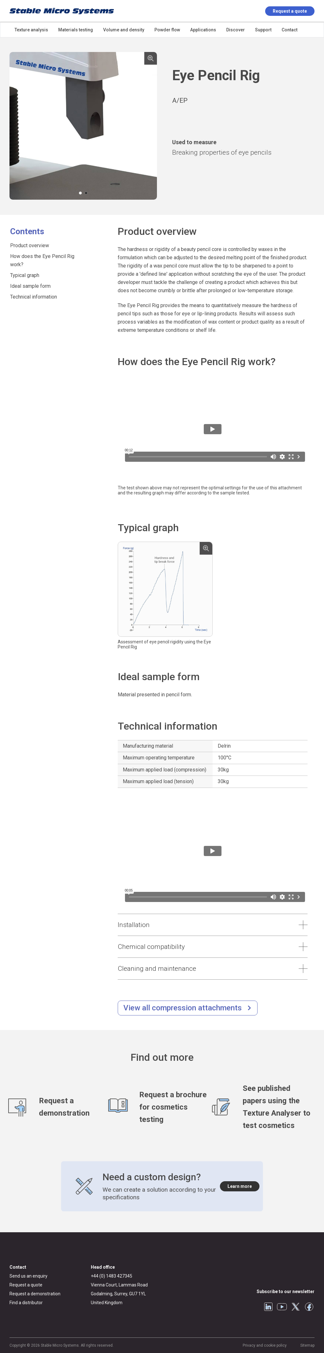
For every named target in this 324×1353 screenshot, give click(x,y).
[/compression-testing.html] (188, 1008)
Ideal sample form (30, 286)
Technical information (33, 297)
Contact (17, 1267)
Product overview (29, 245)
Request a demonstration (34, 1293)
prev (15, 125)
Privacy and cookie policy (265, 1345)
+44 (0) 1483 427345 (111, 1276)
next (150, 125)
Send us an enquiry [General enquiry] (28, 1276)
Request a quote (290, 11)
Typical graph (24, 275)
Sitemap (307, 1345)
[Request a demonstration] (58, 1107)
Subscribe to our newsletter (286, 1291)
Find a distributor (26, 1302)
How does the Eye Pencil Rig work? (42, 260)
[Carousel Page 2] (86, 193)
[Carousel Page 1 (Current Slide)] (80, 193)
